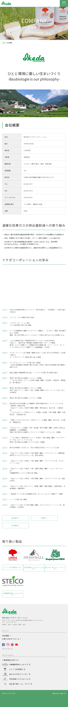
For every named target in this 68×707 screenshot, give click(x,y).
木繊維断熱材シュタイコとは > (13, 594)
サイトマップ (7, 649)
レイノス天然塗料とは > (13, 567)
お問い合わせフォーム (10, 639)
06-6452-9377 (28, 184)
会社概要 (5, 636)
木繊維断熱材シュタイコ (18, 664)
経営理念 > (16, 518)
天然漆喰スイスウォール (18, 679)
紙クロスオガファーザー (18, 674)
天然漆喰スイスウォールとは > (34, 568)
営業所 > (44, 518)
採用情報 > (16, 525)
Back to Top (58, 693)
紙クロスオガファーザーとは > (55, 568)
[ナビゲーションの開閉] (64, 3)
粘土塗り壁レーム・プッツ (19, 684)
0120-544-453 (28, 197)
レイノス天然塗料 (16, 669)
